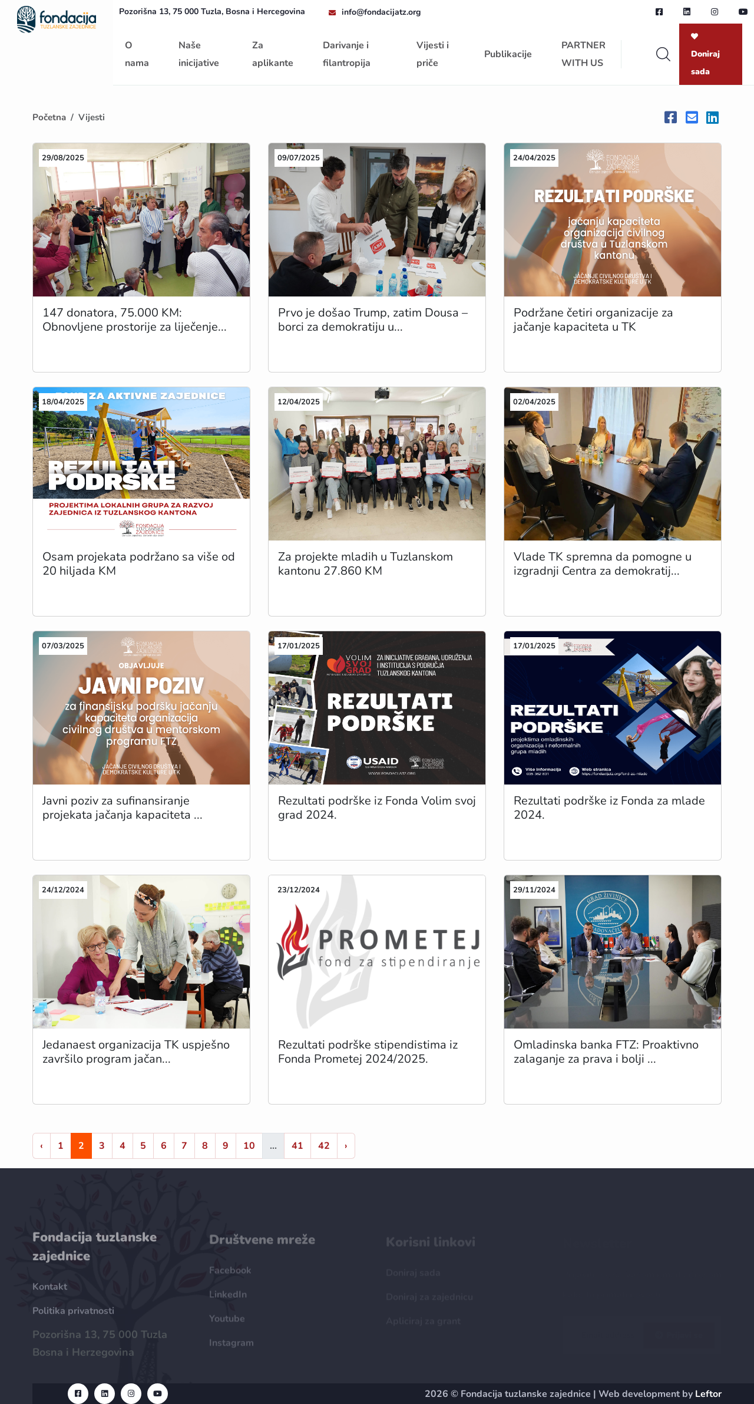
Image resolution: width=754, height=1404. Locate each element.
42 (324, 1145)
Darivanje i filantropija (347, 54)
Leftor (708, 1393)
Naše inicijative (198, 54)
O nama (137, 54)
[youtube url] (743, 12)
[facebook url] (659, 12)
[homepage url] (56, 18)
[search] (663, 54)
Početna (49, 117)
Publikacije (508, 54)
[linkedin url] (686, 12)
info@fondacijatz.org (381, 12)
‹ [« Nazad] (41, 1145)
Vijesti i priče (432, 54)
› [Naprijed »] (346, 1145)
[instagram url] (714, 12)
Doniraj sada (705, 55)
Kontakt (49, 1293)
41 (297, 1145)
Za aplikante (272, 54)
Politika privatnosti (73, 1317)
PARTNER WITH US (583, 54)
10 (249, 1145)
